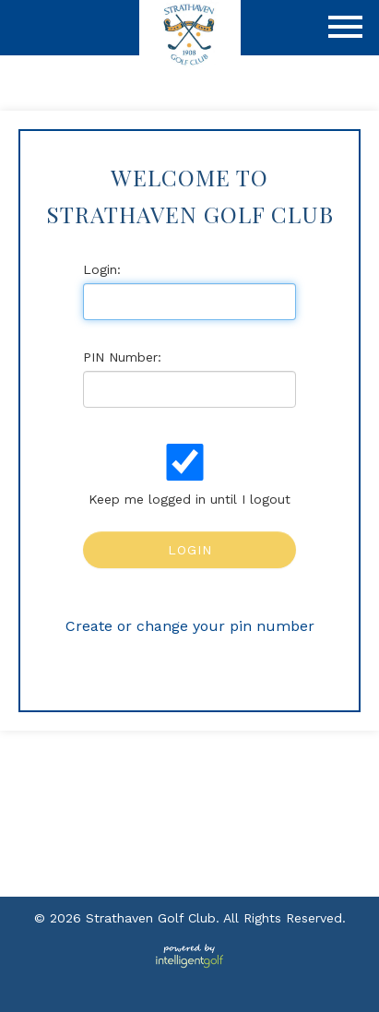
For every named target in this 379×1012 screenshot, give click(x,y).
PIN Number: (122, 357)
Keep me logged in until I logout (187, 475)
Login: (102, 269)
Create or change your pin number (189, 626)
